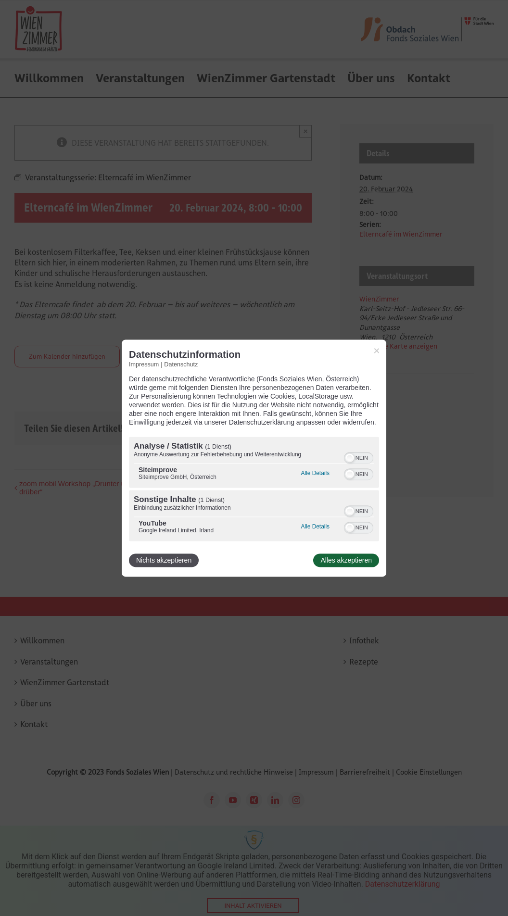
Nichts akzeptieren (163, 560)
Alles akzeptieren (346, 560)
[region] (254, 490)
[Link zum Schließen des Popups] (376, 350)
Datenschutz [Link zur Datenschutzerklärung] (181, 364)
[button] (349, 457)
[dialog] (254, 458)
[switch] (358, 457)
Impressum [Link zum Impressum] (144, 364)
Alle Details (315, 473)
